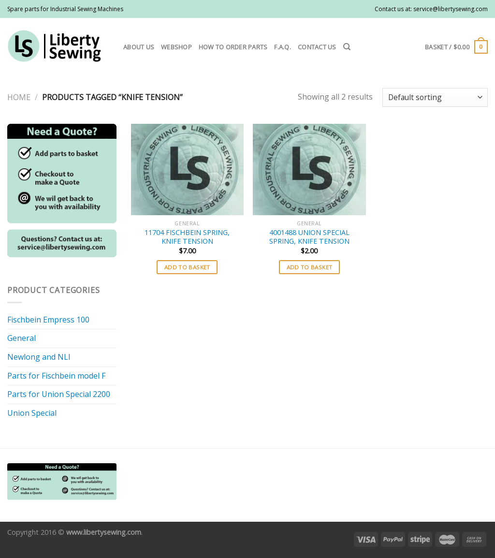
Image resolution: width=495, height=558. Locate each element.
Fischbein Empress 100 (48, 319)
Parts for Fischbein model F (56, 375)
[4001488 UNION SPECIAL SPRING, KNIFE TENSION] (309, 169)
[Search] (346, 47)
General (21, 338)
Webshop (176, 47)
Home (18, 97)
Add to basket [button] (187, 267)
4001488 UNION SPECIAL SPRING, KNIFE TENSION (309, 237)
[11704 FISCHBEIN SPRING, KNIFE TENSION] (187, 169)
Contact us (317, 47)
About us (138, 47)
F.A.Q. (282, 47)
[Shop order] (435, 97)
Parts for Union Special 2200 (58, 394)
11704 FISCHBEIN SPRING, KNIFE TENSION (187, 237)
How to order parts (233, 47)
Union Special (32, 413)
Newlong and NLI (39, 357)
